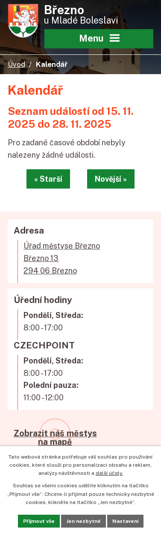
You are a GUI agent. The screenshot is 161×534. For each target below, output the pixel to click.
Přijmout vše (39, 521)
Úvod (16, 64)
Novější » (111, 178)
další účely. (109, 473)
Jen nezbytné (83, 521)
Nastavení (125, 521)
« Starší (48, 178)
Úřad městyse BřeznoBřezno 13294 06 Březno (61, 258)
